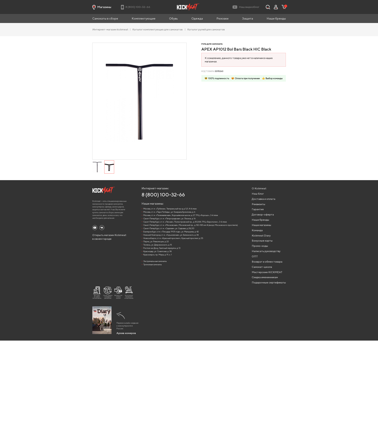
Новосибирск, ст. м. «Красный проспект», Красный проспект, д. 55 (173, 238)
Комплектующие (143, 18)
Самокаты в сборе (105, 18)
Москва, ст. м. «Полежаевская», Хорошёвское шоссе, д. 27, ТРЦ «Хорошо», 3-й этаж (180, 215)
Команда (257, 230)
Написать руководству (266, 251)
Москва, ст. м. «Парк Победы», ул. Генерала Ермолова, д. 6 (169, 212)
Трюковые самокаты (152, 264)
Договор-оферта (263, 214)
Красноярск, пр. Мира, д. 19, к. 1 (157, 254)
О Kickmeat (259, 188)
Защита (247, 18)
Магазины (101, 7)
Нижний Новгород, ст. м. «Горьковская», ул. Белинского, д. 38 (171, 235)
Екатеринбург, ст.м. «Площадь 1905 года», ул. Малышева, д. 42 (171, 231)
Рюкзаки (222, 18)
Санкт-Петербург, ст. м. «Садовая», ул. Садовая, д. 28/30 (168, 228)
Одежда (197, 18)
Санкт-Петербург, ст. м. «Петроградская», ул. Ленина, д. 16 (169, 218)
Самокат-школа (262, 266)
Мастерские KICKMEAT (267, 272)
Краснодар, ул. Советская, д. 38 (157, 251)
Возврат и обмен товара (267, 261)
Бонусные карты (262, 240)
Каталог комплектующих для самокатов (159, 29)
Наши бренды (276, 18)
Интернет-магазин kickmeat (111, 29)
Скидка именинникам (265, 277)
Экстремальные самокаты (155, 261)
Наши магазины (261, 225)
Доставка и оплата (263, 199)
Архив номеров (126, 333)
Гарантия (258, 209)
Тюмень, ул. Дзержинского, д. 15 (157, 245)
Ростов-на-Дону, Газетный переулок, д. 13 (161, 248)
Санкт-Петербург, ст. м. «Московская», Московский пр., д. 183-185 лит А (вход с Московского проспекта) (190, 225)
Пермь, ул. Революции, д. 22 (156, 241)
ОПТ (255, 256)
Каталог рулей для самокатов (206, 29)
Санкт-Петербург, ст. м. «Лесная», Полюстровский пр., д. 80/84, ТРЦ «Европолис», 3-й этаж (185, 222)
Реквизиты (258, 204)
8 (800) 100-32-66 (163, 195)
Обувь (173, 18)
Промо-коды (260, 245)
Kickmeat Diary (261, 235)
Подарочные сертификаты (269, 282)
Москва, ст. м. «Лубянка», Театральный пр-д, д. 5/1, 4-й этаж (170, 208)
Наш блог (258, 193)
